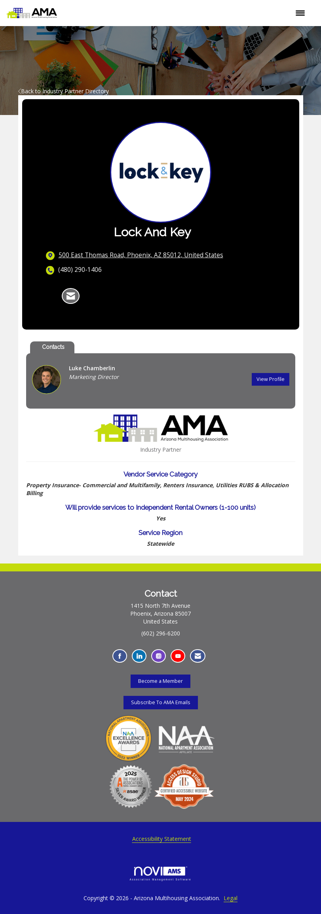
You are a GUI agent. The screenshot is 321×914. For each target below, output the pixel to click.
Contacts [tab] (53, 347)
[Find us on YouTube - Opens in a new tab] (178, 656)
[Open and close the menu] (185, 13)
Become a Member (160, 681)
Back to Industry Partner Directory (63, 91)
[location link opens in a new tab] (141, 255)
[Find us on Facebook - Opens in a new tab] (119, 656)
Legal (230, 898)
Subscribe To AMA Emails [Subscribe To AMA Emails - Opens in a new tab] (160, 702)
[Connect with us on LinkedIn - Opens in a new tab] (139, 656)
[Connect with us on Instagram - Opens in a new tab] (158, 656)
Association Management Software (161, 873)
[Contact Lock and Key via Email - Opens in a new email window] (71, 296)
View (270, 379)
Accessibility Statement (161, 838)
